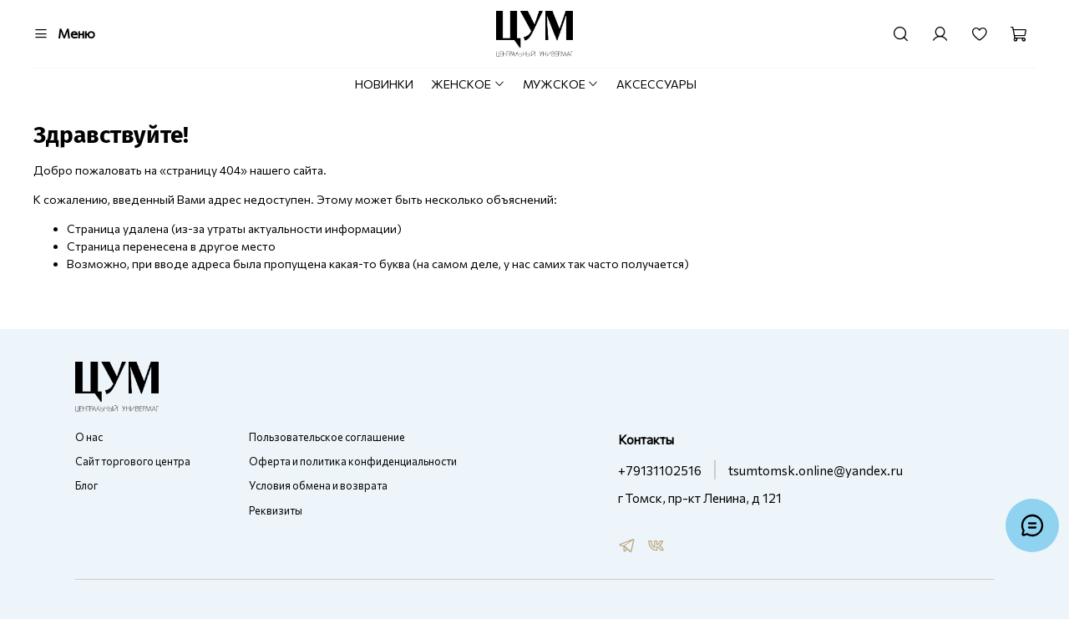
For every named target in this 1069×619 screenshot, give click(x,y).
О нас (89, 437)
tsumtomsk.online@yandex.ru (815, 470)
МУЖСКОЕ (561, 84)
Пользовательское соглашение (327, 437)
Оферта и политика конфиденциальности (353, 461)
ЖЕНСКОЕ (468, 84)
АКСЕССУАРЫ (656, 84)
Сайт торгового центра (132, 461)
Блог (86, 485)
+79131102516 (660, 470)
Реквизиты (275, 510)
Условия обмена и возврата (318, 485)
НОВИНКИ (384, 84)
